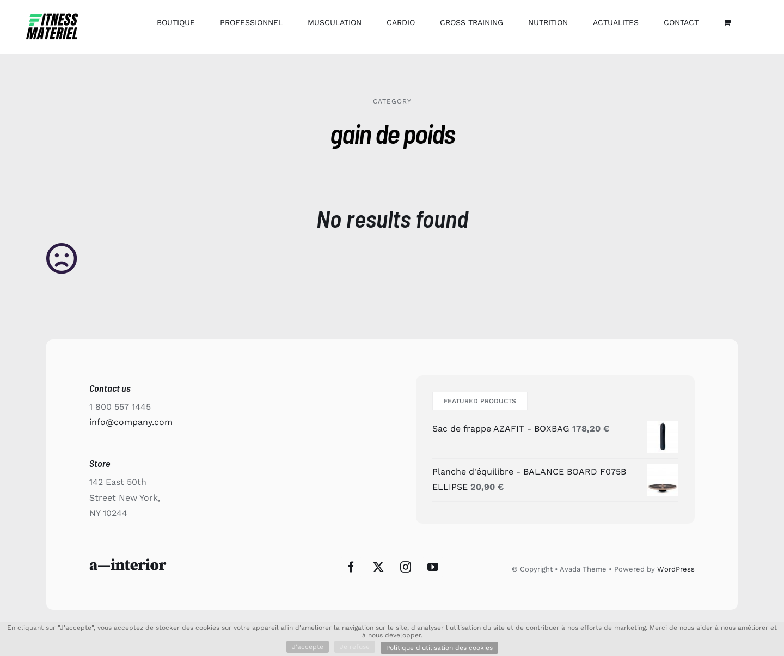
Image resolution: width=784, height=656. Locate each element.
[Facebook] (351, 567)
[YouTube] (432, 567)
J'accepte (307, 647)
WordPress (676, 569)
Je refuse (355, 647)
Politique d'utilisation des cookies (439, 648)
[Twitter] (378, 567)
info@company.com (131, 422)
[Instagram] (405, 567)
